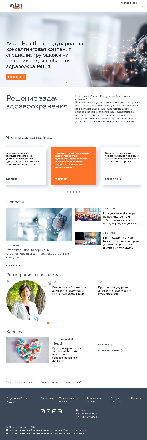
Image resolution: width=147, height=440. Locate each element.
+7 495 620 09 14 (86, 413)
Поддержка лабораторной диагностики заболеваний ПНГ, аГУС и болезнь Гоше (69, 290)
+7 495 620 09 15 (86, 417)
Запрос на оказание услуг (20, 382)
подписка (126, 3)
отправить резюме (109, 350)
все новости (13, 265)
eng (135, 3)
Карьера (136, 398)
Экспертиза (47, 398)
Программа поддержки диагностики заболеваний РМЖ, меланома (114, 290)
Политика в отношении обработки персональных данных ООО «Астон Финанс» (45, 433)
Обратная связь (49, 382)
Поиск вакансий (72, 382)
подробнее (14, 77)
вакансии (103, 345)
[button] (66, 82)
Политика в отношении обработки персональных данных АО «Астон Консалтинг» (46, 430)
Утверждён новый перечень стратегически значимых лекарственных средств (37, 254)
